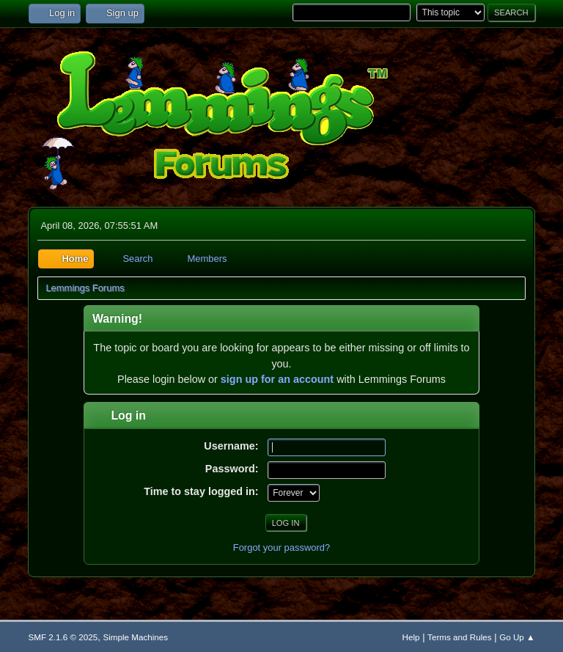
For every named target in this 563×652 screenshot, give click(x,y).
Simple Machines (135, 637)
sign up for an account (277, 379)
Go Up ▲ (516, 637)
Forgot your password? (281, 547)
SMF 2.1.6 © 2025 (62, 637)
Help (411, 637)
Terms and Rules (459, 637)
